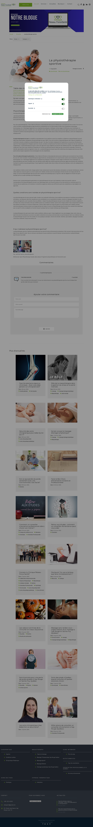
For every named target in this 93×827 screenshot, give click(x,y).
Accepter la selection (58, 114)
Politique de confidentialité (35, 95)
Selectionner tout (46, 114)
